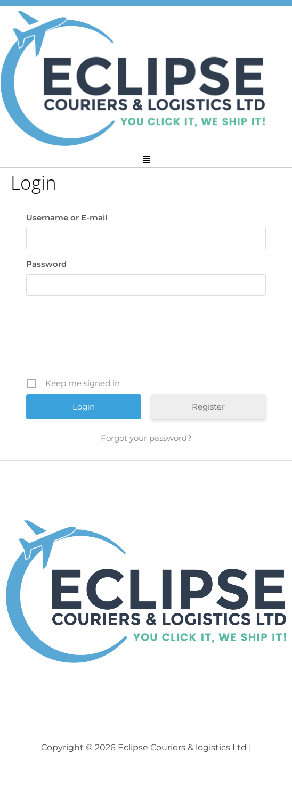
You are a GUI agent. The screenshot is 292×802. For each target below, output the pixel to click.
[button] (146, 160)
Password (46, 264)
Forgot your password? (146, 438)
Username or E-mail (66, 217)
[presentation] (147, 340)
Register (208, 407)
